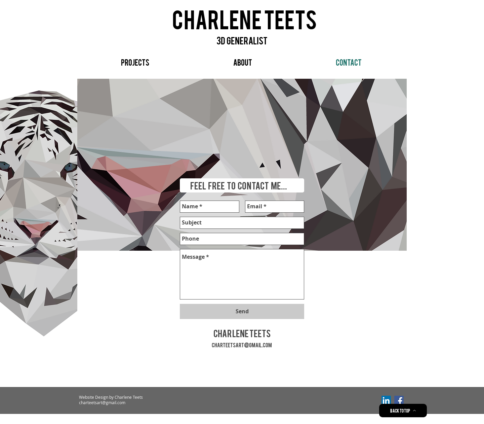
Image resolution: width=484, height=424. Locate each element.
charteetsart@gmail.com (242, 344)
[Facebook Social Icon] (399, 400)
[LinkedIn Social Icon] (386, 400)
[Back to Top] (403, 410)
